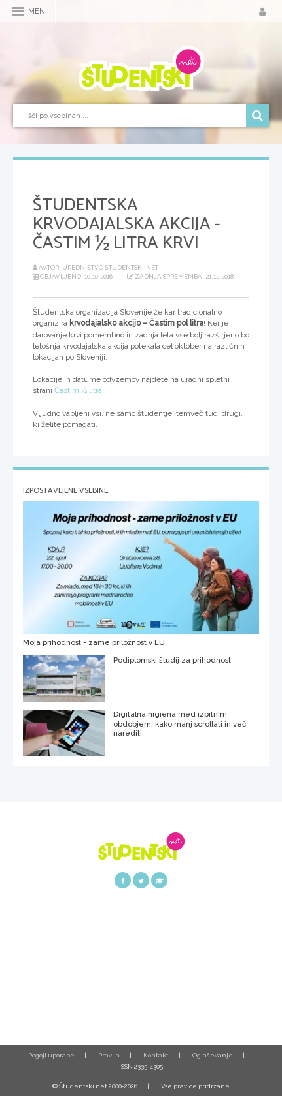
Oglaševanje (212, 1055)
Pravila (109, 1055)
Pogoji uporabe (51, 1055)
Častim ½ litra (78, 390)
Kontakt (156, 1055)
